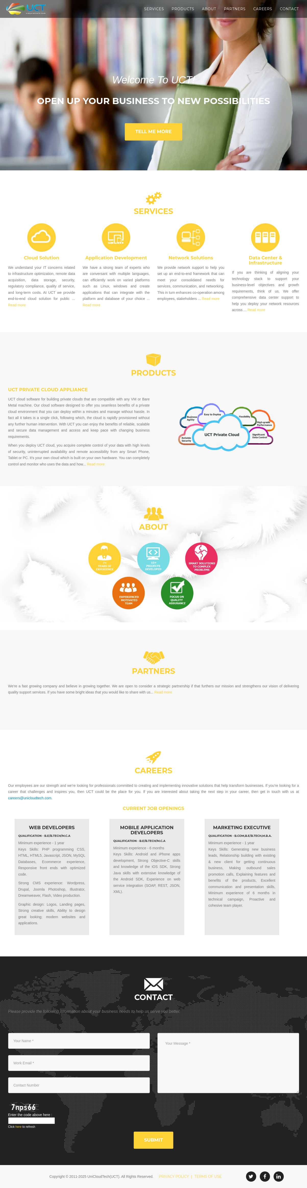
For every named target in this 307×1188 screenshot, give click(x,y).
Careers (262, 9)
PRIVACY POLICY (174, 1176)
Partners (234, 9)
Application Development (116, 258)
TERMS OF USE (208, 1176)
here (19, 1127)
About (209, 9)
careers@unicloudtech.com (30, 798)
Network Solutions (190, 258)
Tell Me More (153, 131)
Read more (17, 305)
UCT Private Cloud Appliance (48, 390)
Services (154, 9)
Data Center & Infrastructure (265, 260)
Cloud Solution (41, 258)
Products (183, 9)
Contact (289, 9)
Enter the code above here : (30, 1115)
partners (153, 671)
